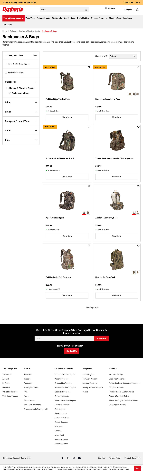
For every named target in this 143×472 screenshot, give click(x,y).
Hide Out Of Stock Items (18, 64)
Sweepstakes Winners (32, 405)
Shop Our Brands (61, 444)
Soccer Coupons (61, 422)
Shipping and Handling (117, 405)
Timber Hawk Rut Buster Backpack (60, 158)
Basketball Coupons (62, 392)
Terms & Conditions (133, 458)
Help (138, 2)
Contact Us (71, 351)
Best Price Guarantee (117, 379)
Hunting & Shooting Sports (21, 88)
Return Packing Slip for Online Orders (123, 400)
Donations (28, 383)
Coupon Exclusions (116, 388)
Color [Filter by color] (21, 130)
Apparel (5, 379)
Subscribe (101, 338)
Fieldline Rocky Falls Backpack (58, 277)
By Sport (5, 383)
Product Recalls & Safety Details (121, 392)
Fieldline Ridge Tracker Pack (58, 99)
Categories (21, 81)
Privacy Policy (115, 458)
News (26, 396)
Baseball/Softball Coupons (65, 388)
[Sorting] (123, 56)
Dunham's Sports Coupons (65, 375)
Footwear (6, 388)
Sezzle (85, 392)
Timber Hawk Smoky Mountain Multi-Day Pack (114, 158)
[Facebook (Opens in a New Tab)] (62, 458)
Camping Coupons (62, 396)
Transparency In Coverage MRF (36, 409)
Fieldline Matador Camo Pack (107, 99)
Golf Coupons (60, 409)
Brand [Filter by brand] (21, 111)
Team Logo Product (10, 396)
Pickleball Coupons (62, 418)
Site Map (101, 458)
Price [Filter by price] (21, 102)
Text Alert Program (90, 379)
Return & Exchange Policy (119, 396)
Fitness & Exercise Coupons (65, 400)
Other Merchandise (9, 392)
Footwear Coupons (62, 405)
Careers (27, 379)
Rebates (58, 431)
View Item (67, 117)
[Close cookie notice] (141, 467)
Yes (137, 468)
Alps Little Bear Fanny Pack (106, 218)
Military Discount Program (93, 388)
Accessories (7, 375)
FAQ (25, 392)
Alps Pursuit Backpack (55, 218)
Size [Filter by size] (21, 140)
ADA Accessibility (116, 375)
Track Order (128, 2)
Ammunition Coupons (63, 383)
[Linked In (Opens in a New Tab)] (68, 458)
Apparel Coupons (61, 379)
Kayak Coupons (61, 413)
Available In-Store (15, 73)
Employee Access (31, 388)
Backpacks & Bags (20, 93)
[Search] (64, 9)
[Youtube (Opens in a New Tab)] (79, 458)
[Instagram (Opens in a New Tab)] (73, 458)
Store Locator (29, 400)
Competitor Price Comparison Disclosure (125, 383)
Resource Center (61, 439)
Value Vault (59, 435)
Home (4, 31)
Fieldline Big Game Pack (105, 277)
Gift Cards (59, 426)
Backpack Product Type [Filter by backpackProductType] (21, 121)
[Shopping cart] (138, 9)
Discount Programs (90, 383)
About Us (27, 375)
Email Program (88, 375)
